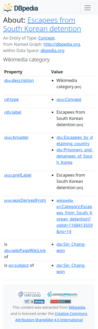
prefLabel (17, 175)
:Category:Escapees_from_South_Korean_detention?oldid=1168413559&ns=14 (74, 216)
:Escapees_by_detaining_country (74, 140)
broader (16, 137)
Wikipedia (77, 307)
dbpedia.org (53, 50)
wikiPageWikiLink (25, 250)
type (11, 99)
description (19, 80)
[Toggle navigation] (87, 8)
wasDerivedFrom (25, 200)
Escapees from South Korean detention (42, 24)
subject (18, 265)
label (12, 112)
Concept (46, 38)
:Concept (69, 99)
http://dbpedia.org (62, 44)
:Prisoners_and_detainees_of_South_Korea (75, 156)
